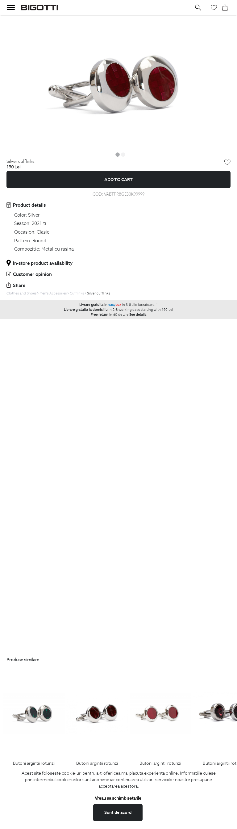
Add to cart (118, 179)
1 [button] (117, 154)
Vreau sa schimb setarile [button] (118, 798)
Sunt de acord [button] (117, 812)
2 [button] (123, 154)
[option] (118, 82)
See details (137, 314)
